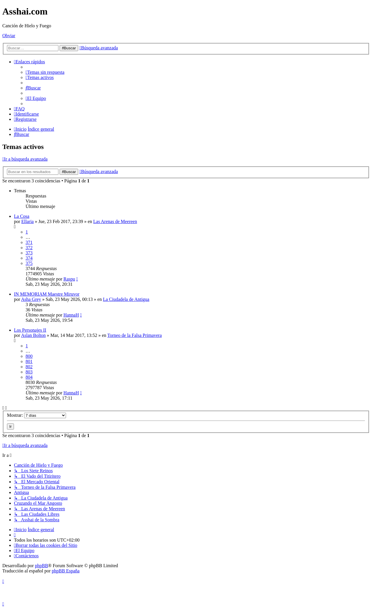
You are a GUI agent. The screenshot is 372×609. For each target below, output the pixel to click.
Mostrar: (36, 415)
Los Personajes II (30, 330)
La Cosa (21, 216)
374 (29, 258)
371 (29, 242)
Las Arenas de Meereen (115, 221)
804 (29, 377)
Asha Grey (31, 299)
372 (29, 247)
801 (29, 361)
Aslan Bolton (33, 335)
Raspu (69, 278)
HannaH (71, 314)
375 (29, 263)
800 (29, 356)
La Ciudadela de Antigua (126, 299)
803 (29, 371)
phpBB (41, 565)
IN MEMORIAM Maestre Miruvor (46, 294)
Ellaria (27, 221)
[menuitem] (45, 72)
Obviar (8, 35)
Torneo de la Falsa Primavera (134, 335)
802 (29, 366)
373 (29, 252)
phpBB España (66, 570)
